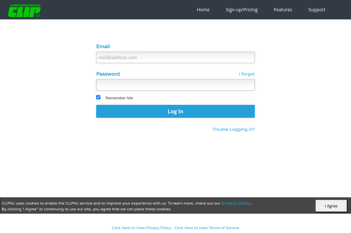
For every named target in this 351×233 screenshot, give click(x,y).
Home (203, 9)
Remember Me (119, 98)
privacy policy (236, 203)
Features (283, 9)
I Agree (331, 206)
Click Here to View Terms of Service (207, 228)
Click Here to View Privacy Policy (141, 228)
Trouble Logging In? (233, 129)
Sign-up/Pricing (241, 9)
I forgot (247, 74)
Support (316, 9)
